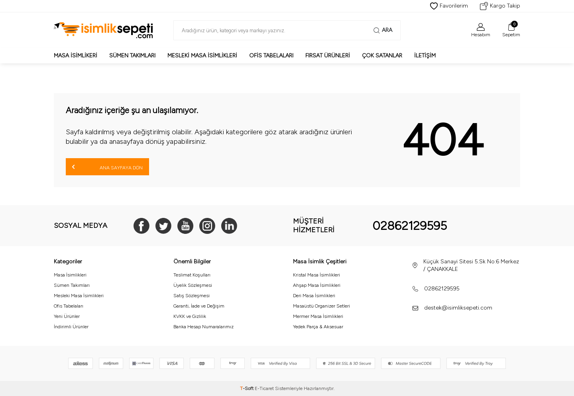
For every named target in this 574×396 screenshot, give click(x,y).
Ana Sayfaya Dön (107, 167)
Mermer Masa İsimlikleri (318, 316)
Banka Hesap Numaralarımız (203, 326)
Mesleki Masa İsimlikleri (202, 55)
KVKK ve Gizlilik (189, 316)
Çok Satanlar (382, 55)
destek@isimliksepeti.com (458, 307)
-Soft (247, 388)
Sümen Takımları (132, 55)
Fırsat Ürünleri (327, 55)
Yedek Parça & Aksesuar (318, 326)
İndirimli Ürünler (71, 326)
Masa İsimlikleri (70, 275)
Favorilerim (449, 6)
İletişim (425, 55)
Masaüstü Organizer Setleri (321, 306)
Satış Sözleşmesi (191, 295)
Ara (382, 30)
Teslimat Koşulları (191, 275)
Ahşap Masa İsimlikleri (316, 285)
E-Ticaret (264, 388)
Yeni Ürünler (67, 316)
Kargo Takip (500, 6)
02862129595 (410, 225)
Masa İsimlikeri (75, 55)
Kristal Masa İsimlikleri (316, 275)
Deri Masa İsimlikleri (314, 295)
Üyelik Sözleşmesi (192, 285)
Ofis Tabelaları (271, 55)
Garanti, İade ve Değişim (198, 306)
